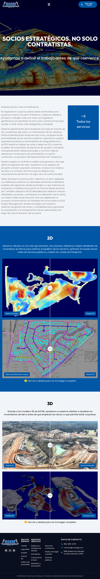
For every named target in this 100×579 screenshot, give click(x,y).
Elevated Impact (77, 576)
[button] (49, 5)
